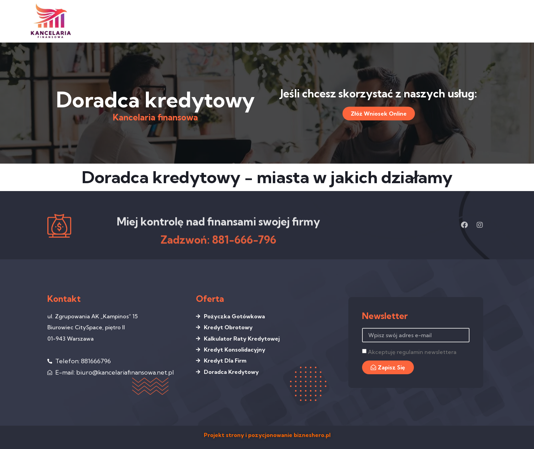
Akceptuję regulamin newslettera (412, 351)
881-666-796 (244, 248)
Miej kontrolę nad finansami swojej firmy (218, 230)
